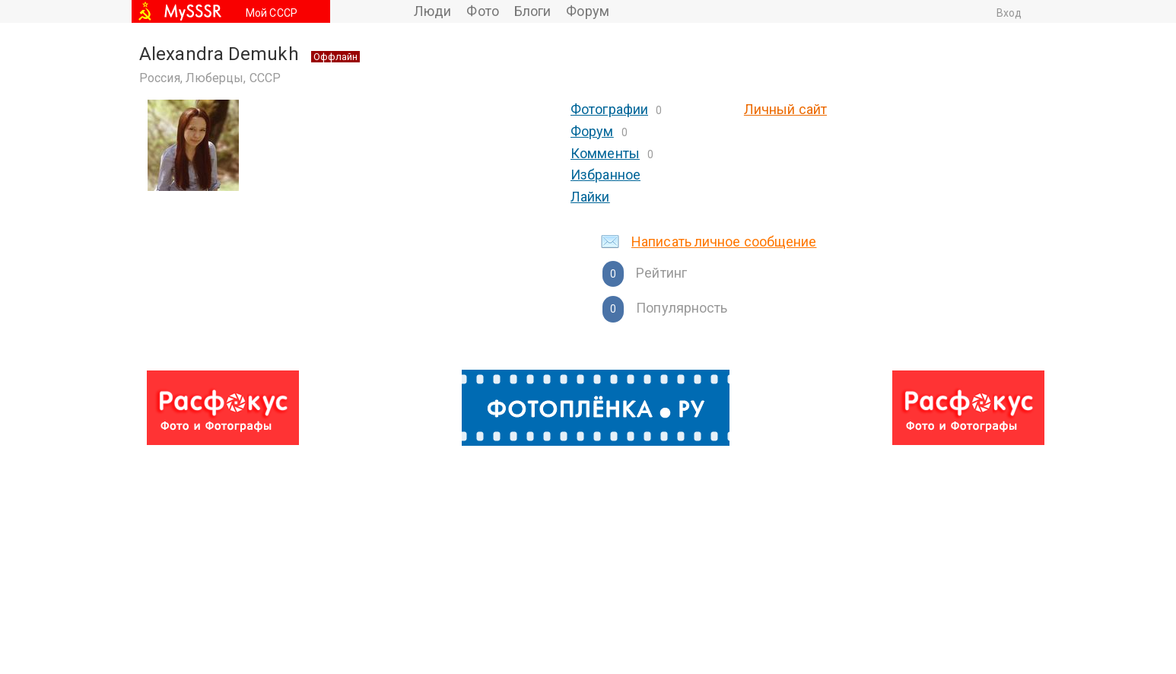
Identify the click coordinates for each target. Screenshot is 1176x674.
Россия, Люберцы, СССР (210, 78)
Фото (482, 11)
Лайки (590, 197)
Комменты (605, 153)
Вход (1009, 13)
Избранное (605, 175)
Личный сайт (785, 109)
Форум (587, 11)
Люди (432, 11)
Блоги (532, 11)
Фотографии (609, 109)
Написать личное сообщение (724, 242)
